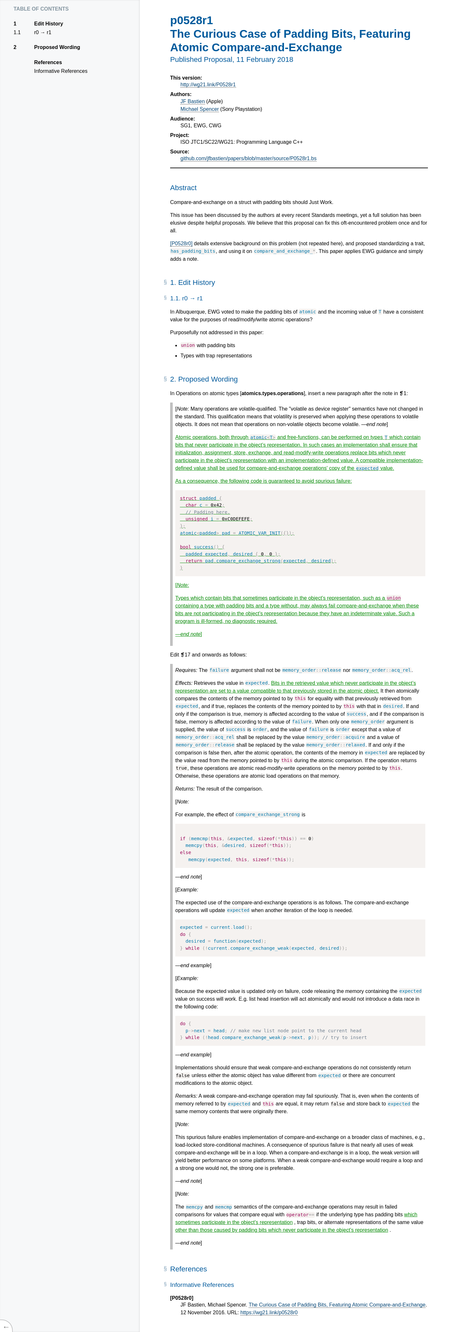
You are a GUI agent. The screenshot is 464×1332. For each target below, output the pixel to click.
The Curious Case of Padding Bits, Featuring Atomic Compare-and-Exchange (337, 1305)
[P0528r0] (181, 243)
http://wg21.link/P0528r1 (208, 84)
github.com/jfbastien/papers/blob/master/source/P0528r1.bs (248, 158)
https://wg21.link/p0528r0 (269, 1312)
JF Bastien (192, 101)
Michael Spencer (199, 109)
